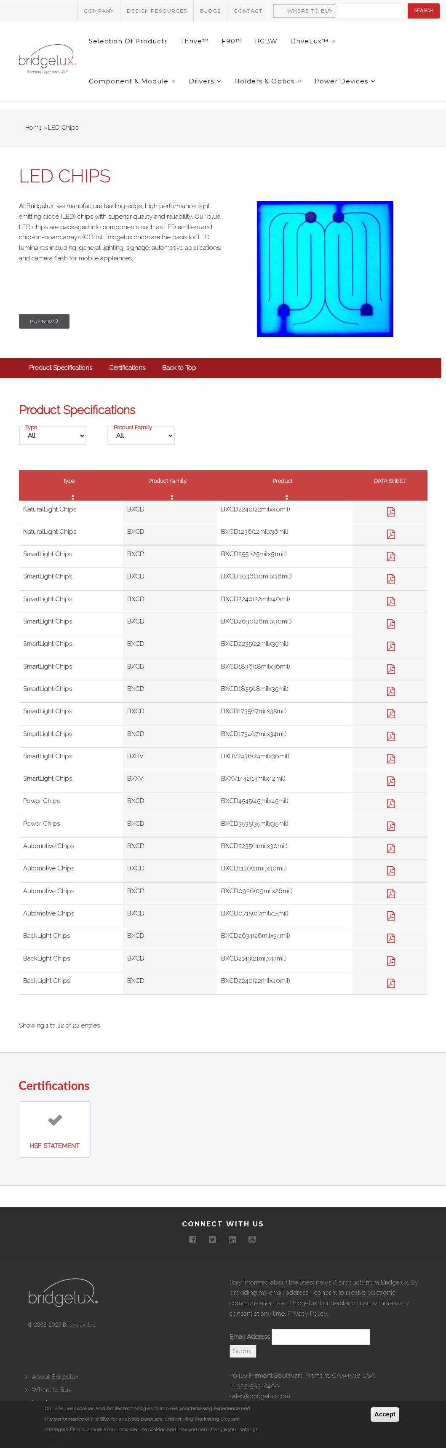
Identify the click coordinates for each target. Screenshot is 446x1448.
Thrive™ (194, 41)
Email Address (250, 1337)
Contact (248, 11)
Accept (384, 1414)
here (50, 1440)
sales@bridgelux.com (260, 1396)
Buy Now (42, 321)
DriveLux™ (313, 41)
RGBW (266, 41)
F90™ (232, 41)
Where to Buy (310, 11)
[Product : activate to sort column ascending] (285, 485)
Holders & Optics (268, 81)
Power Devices (345, 81)
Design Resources (157, 11)
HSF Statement (55, 1146)
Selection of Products (128, 41)
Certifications (127, 368)
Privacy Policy (307, 1313)
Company (99, 11)
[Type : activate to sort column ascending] (71, 485)
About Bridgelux (55, 1377)
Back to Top (179, 368)
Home (33, 127)
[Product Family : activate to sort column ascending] (170, 485)
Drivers (205, 81)
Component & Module (132, 81)
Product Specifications (60, 368)
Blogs (210, 11)
